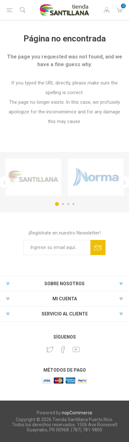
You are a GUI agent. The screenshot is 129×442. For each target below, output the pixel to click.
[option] (33, 177)
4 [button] (73, 204)
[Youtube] (76, 349)
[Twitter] (50, 349)
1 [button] (57, 204)
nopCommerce (77, 412)
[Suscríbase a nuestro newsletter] (56, 247)
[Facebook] (63, 349)
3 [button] (68, 204)
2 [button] (63, 204)
